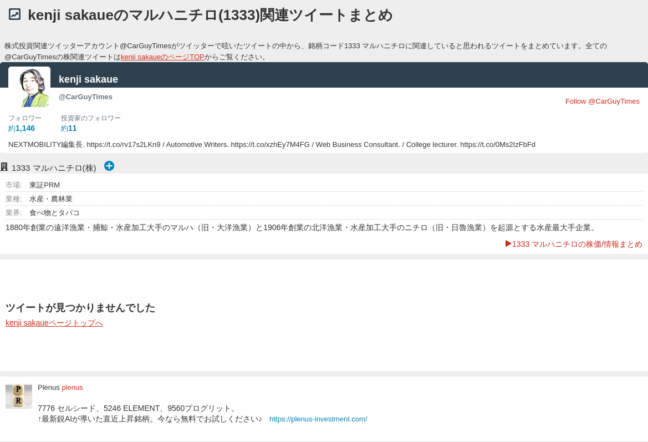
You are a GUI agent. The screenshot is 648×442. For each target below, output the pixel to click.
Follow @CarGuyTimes (602, 101)
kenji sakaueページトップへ (54, 322)
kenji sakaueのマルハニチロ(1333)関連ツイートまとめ (210, 15)
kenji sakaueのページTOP (163, 57)
